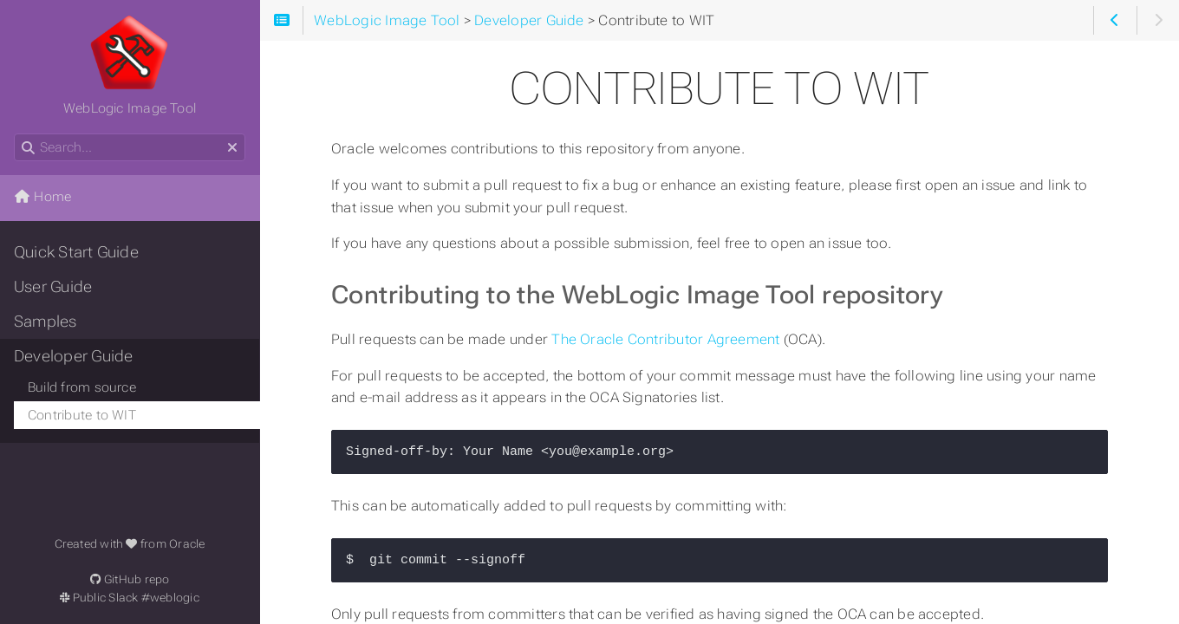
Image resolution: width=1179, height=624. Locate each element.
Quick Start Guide (76, 252)
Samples (45, 321)
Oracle (187, 543)
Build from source (82, 387)
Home (42, 197)
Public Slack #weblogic (129, 597)
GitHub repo (130, 579)
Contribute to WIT (82, 415)
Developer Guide (73, 356)
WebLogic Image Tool (129, 65)
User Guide (53, 287)
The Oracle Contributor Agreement (667, 339)
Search (15, 133)
